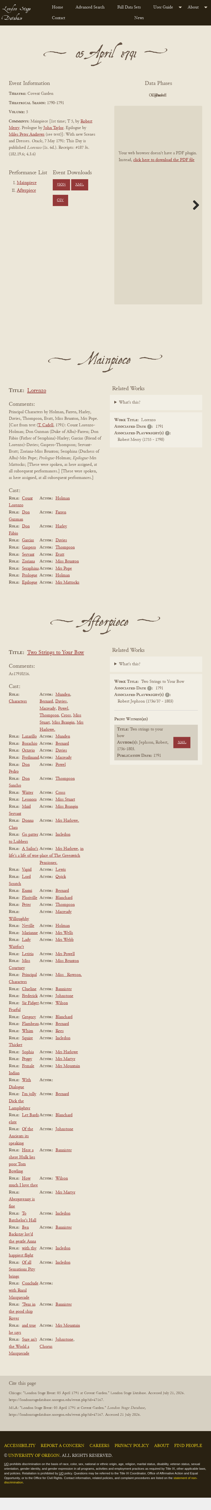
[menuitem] (59, 7)
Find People (188, 1458)
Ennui (27, 903)
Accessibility (19, 1458)
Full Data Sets (129, 7)
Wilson (61, 1015)
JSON (61, 185)
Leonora (29, 812)
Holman (62, 511)
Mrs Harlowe (66, 861)
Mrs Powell (65, 966)
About (193, 7)
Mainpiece (27, 183)
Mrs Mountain (67, 1078)
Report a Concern (62, 1458)
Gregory (29, 1029)
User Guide (163, 7)
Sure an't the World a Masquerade (23, 1359)
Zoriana (28, 574)
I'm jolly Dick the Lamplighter (22, 1113)
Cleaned (142, 107)
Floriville (29, 910)
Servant (28, 567)
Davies (61, 553)
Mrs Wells (64, 945)
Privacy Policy (132, 1458)
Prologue (29, 588)
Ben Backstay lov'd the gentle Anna (22, 1247)
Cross (66, 728)
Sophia (28, 1064)
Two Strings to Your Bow (55, 665)
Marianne (30, 945)
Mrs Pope (63, 581)
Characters (18, 714)
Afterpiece (26, 190)
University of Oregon (34, 1468)
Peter (26, 917)
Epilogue (29, 595)
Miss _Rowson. (68, 987)
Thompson (65, 560)
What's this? (129, 415)
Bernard (46, 714)
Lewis (60, 882)
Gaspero (29, 560)
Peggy (27, 1071)
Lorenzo (36, 403)
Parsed (171, 107)
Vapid (27, 882)
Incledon (62, 847)
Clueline (29, 1001)
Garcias (28, 553)
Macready (48, 721)
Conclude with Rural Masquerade (23, 1303)
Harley (61, 538)
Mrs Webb (64, 952)
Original (172, 95)
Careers (99, 1458)
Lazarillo (29, 749)
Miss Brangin (63, 735)
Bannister (63, 1001)
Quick (60, 889)
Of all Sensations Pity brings (22, 1282)
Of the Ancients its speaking (21, 1149)
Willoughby (19, 931)
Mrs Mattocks (67, 595)
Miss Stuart (65, 812)
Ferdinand (30, 770)
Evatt (59, 567)
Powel (63, 721)
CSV (60, 200)
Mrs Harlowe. (67, 833)
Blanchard (64, 910)
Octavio (28, 763)
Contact (58, 18)
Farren (60, 525)
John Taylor (53, 128)
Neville (28, 938)
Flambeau (30, 1036)
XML (79, 185)
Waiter (27, 805)
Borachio (29, 756)
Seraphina (30, 581)
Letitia (28, 966)
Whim (27, 1043)
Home (57, 7)
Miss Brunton (67, 574)
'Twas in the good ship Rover (22, 1324)
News (139, 18)
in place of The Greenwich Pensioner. (62, 868)
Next (193, 217)
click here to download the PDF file (164, 172)
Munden (62, 707)
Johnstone (64, 1008)
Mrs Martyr (65, 1071)
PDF (142, 95)
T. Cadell (45, 438)
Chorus (46, 1359)
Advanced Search (90, 7)
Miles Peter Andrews (27, 134)
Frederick (30, 1008)
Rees (59, 1043)
